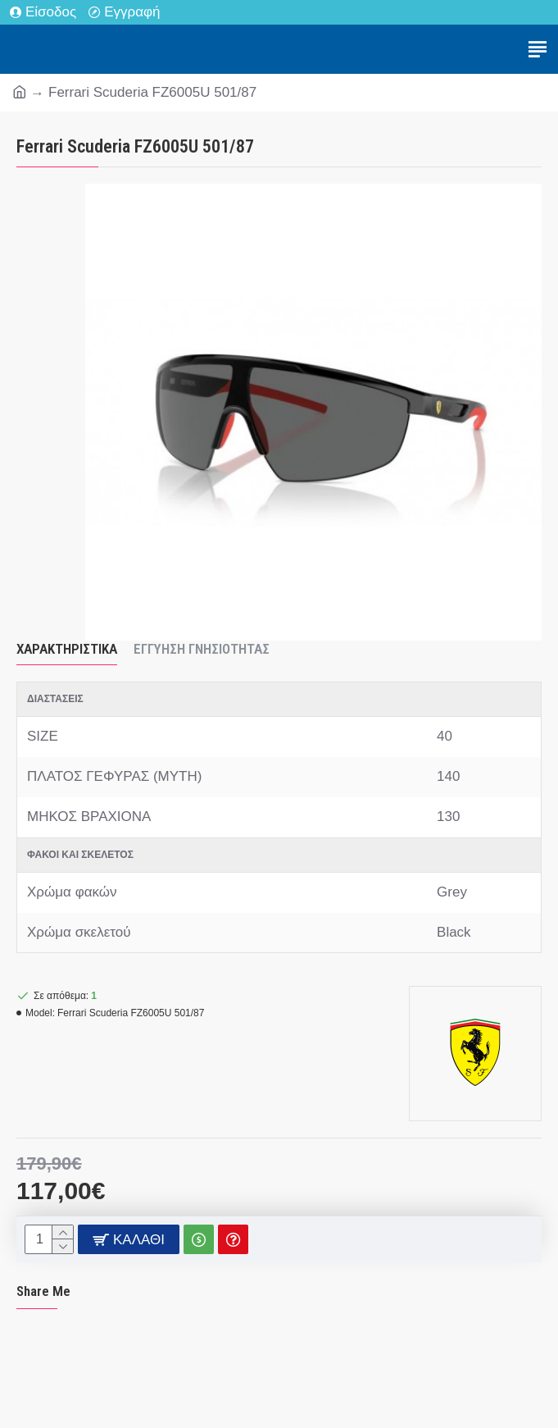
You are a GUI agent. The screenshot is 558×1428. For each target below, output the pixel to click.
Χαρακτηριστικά (66, 649)
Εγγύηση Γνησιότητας (202, 649)
